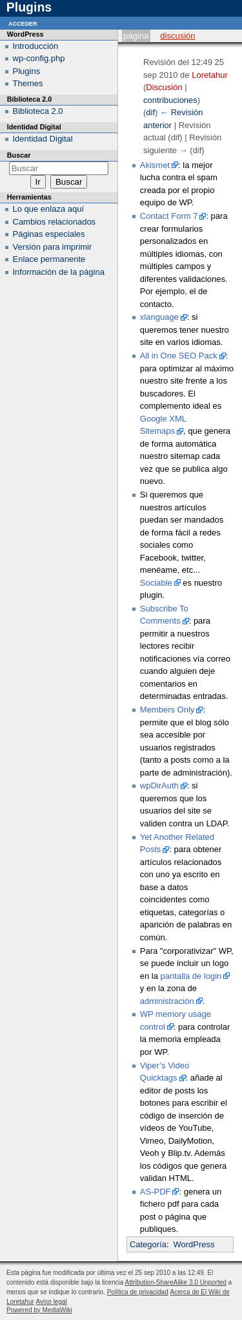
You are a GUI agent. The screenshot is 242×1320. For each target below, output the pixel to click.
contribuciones (170, 100)
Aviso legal (51, 1301)
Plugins (27, 71)
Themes (28, 83)
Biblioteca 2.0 (38, 111)
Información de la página (59, 272)
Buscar (19, 155)
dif (150, 112)
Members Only (167, 709)
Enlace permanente (49, 259)
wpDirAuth (159, 785)
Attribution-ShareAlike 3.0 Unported (175, 1282)
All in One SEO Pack (178, 355)
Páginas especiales (49, 234)
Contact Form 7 (169, 216)
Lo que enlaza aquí (49, 209)
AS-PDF (155, 1191)
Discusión (177, 36)
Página (135, 36)
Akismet (155, 165)
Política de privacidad (137, 1292)
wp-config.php (39, 58)
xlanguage (159, 317)
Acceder (22, 23)
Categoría (148, 1244)
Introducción (36, 46)
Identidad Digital (43, 139)
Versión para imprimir (52, 247)
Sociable (156, 583)
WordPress (193, 1244)
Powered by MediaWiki (39, 1310)
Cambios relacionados (54, 222)
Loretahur (210, 75)
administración (167, 1001)
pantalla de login (191, 976)
